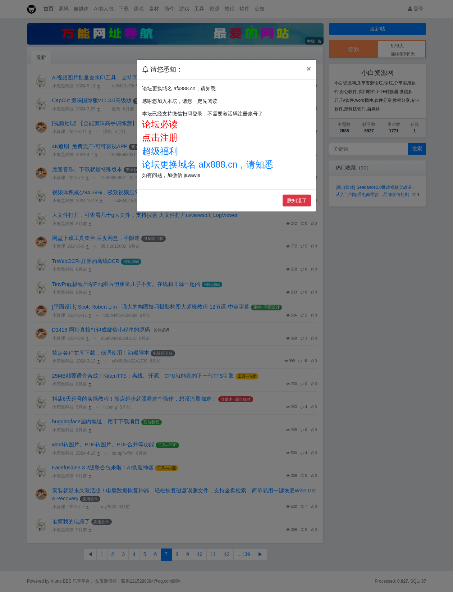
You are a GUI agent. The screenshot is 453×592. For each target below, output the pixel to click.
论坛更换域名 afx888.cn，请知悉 (207, 164)
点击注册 (160, 137)
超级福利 (160, 151)
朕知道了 (297, 200)
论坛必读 (160, 124)
